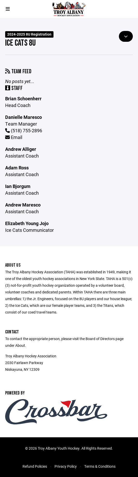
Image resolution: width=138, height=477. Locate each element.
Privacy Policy (66, 466)
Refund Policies (34, 466)
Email (13, 137)
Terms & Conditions (100, 466)
